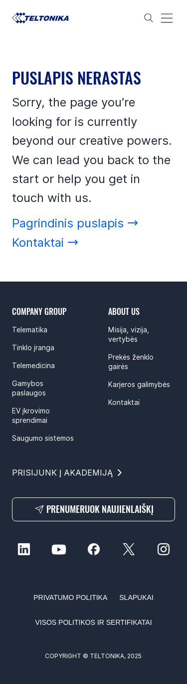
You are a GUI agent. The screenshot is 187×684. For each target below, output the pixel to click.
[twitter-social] (129, 549)
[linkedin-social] (24, 549)
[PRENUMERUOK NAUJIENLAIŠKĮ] (93, 509)
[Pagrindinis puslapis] (75, 223)
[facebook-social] (94, 549)
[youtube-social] (59, 549)
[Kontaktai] (45, 242)
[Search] (148, 17)
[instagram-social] (164, 549)
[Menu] (167, 18)
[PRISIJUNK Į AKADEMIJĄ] (68, 473)
